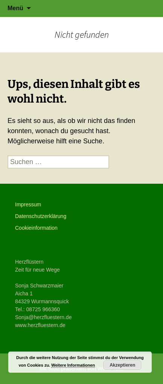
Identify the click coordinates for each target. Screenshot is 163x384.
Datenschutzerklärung (40, 216)
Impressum (28, 204)
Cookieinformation (36, 228)
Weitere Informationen (73, 365)
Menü (15, 8)
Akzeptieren (122, 365)
